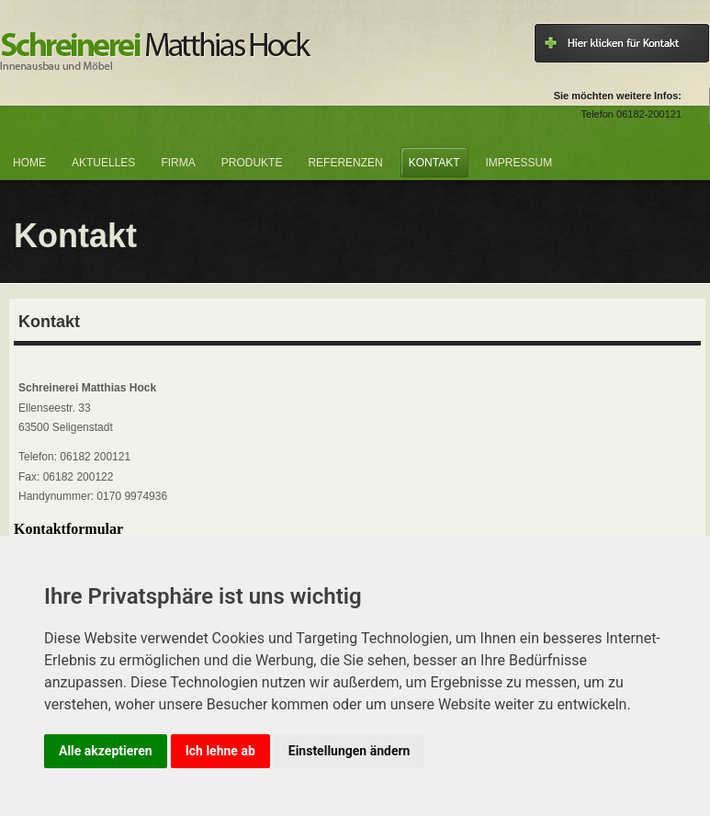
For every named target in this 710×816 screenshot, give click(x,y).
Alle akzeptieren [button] (105, 750)
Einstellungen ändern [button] (349, 750)
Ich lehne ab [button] (220, 750)
